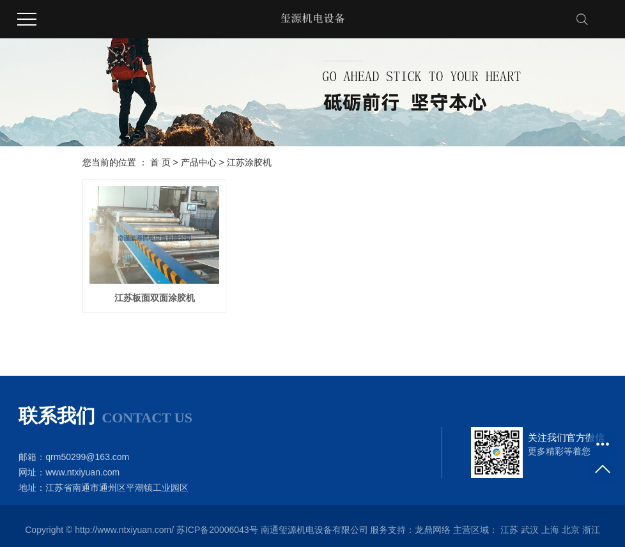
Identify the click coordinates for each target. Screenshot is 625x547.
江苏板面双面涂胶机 (154, 298)
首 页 (160, 162)
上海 (550, 530)
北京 (571, 530)
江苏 (509, 530)
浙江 (591, 530)
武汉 (530, 530)
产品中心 (199, 162)
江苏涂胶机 (249, 162)
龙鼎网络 (433, 530)
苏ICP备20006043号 (217, 530)
